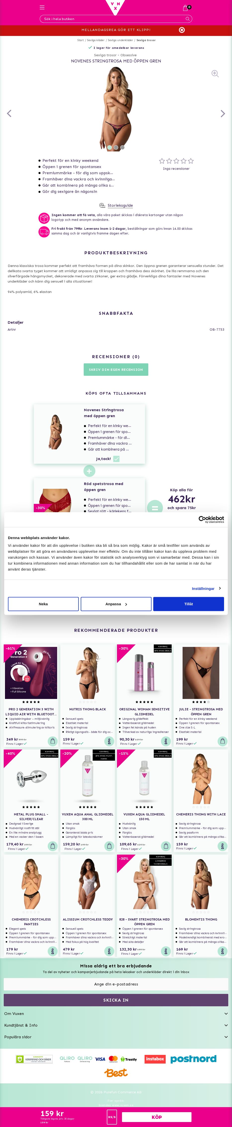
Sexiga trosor (146, 40)
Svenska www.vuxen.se (116, 1105)
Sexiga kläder (96, 40)
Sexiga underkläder (120, 40)
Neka (43, 604)
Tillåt (188, 604)
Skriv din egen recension (116, 370)
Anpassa (116, 604)
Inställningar (203, 588)
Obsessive (128, 55)
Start (80, 40)
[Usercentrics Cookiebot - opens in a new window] (202, 519)
